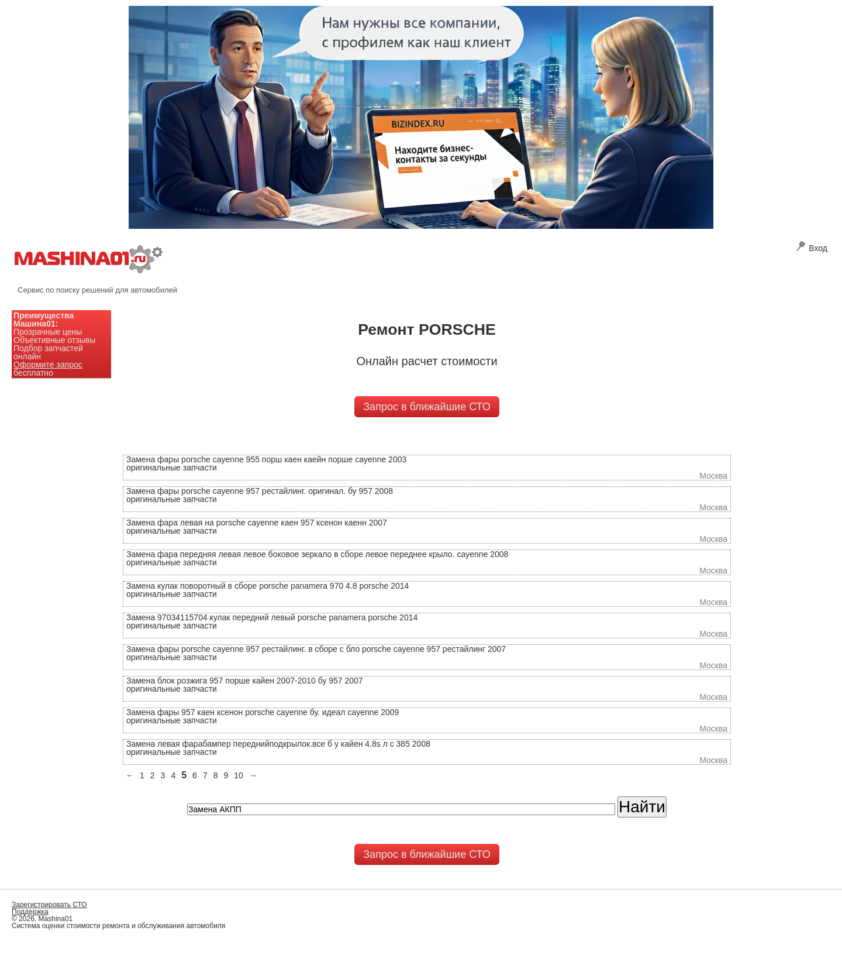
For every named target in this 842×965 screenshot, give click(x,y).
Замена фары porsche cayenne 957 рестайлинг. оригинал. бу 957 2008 (259, 491)
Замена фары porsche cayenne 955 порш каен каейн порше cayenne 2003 (266, 459)
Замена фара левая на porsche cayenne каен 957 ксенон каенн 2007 (256, 522)
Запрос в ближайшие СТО (426, 407)
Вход (811, 248)
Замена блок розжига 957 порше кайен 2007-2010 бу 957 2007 (244, 680)
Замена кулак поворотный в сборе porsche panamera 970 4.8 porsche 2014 (267, 585)
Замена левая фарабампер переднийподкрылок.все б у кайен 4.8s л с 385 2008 (278, 743)
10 (238, 775)
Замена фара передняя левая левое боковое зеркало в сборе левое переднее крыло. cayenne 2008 (317, 554)
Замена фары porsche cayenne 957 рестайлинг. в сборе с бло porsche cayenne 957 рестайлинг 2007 (316, 649)
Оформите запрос (47, 364)
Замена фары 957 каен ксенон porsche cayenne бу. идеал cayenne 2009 (262, 712)
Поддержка (30, 912)
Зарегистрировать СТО (49, 905)
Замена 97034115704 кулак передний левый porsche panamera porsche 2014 (271, 617)
